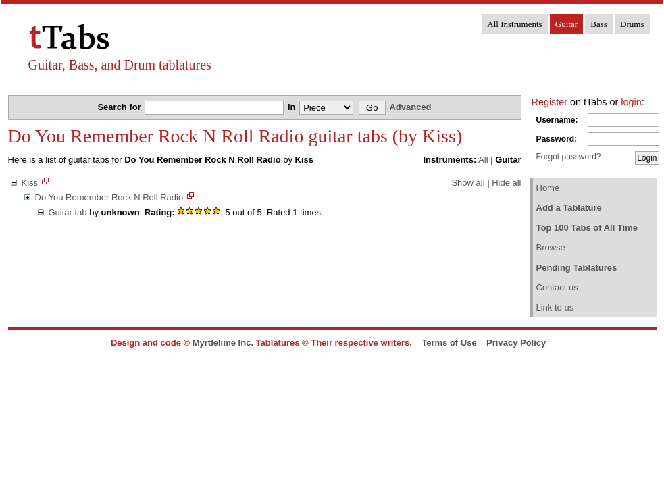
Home (548, 188)
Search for (120, 107)
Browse (550, 247)
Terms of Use (449, 343)
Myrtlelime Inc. (223, 343)
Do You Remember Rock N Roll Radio (109, 197)
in (293, 107)
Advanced (410, 107)
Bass (598, 24)
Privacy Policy (516, 343)
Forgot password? (568, 156)
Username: (557, 120)
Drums (632, 24)
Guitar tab (68, 212)
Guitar (566, 24)
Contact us (557, 287)
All (483, 160)
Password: (557, 139)
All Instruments (514, 24)
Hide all (506, 183)
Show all (467, 183)
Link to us (555, 307)
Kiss (30, 183)
